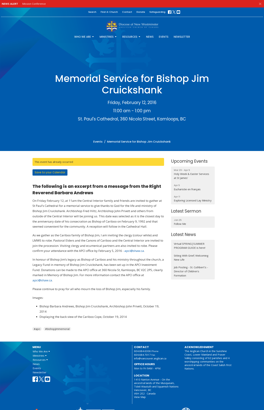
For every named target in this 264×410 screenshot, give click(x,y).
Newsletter (182, 37)
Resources (131, 37)
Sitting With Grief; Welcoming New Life (191, 257)
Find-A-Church (109, 12)
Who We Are (84, 37)
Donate (140, 12)
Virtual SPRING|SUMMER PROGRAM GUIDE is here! (189, 245)
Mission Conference (34, 3)
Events (163, 37)
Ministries (108, 37)
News (150, 37)
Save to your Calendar (50, 172)
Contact (127, 12)
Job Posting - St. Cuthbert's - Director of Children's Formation (191, 271)
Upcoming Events (189, 161)
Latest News (183, 234)
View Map (140, 397)
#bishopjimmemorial (57, 329)
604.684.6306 (142, 351)
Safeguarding (157, 12)
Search (92, 12)
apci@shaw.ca (134, 251)
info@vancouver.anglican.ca (150, 358)
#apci (37, 329)
